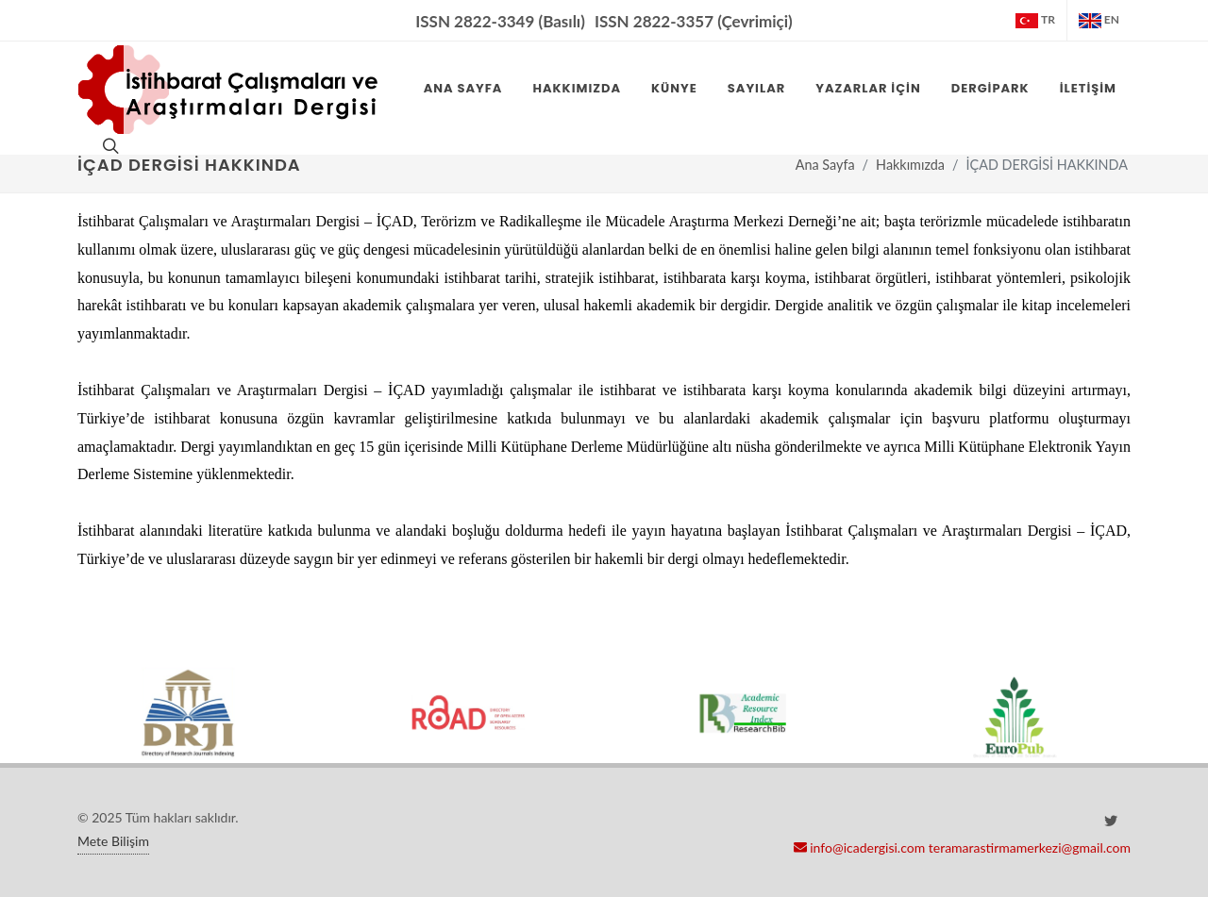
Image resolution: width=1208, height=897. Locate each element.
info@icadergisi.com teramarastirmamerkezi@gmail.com (962, 847)
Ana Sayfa (825, 165)
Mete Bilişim (113, 841)
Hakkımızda (910, 165)
